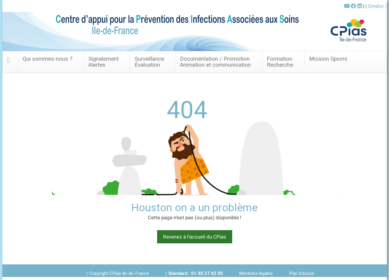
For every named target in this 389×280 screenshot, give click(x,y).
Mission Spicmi (328, 59)
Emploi (377, 6)
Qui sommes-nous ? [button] (47, 59)
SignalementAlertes (103, 62)
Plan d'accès (301, 273)
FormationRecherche (280, 62)
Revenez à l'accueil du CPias (194, 237)
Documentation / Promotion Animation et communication (215, 62)
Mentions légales (256, 273)
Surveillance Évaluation (149, 62)
